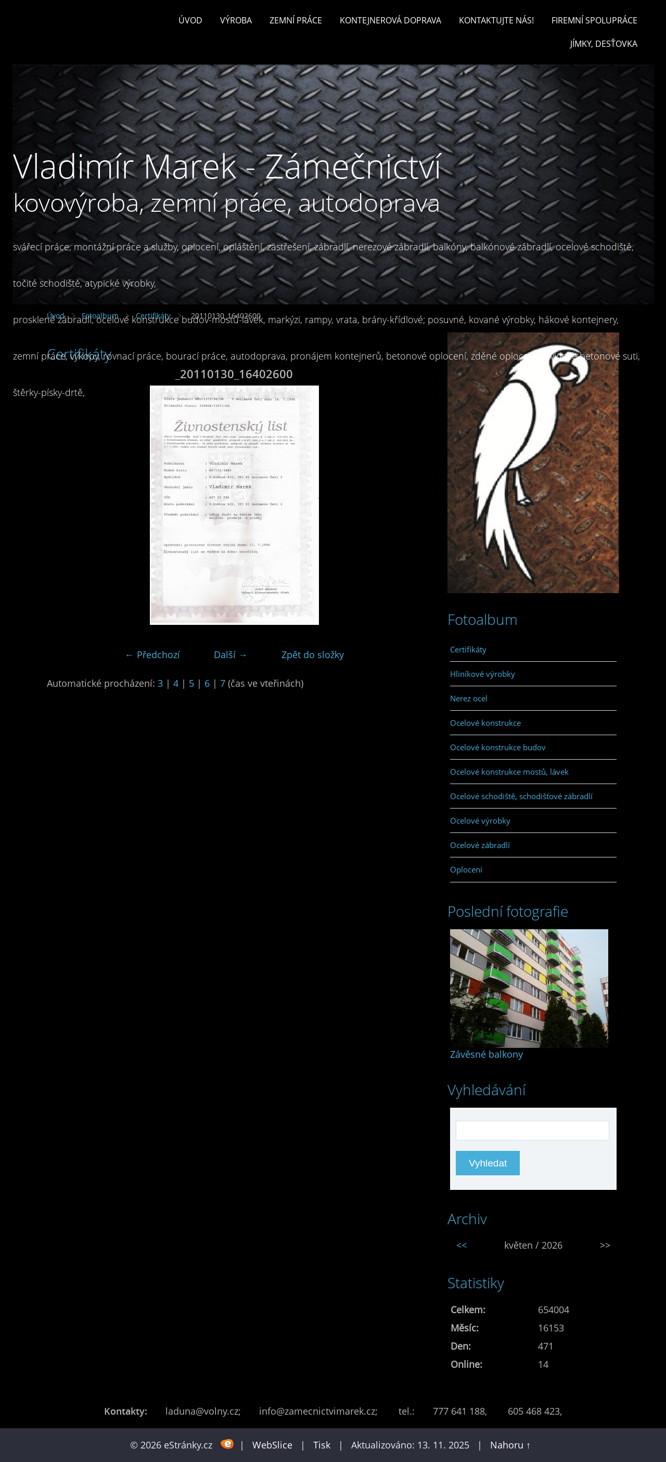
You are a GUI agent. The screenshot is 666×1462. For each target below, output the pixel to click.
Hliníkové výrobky (482, 674)
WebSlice (272, 1445)
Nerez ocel (469, 698)
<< (461, 1245)
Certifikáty (468, 649)
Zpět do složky (312, 654)
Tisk (321, 1445)
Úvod (190, 20)
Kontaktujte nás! (496, 20)
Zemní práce (296, 20)
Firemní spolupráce (594, 20)
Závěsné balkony (486, 1054)
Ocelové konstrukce (485, 722)
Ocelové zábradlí (480, 845)
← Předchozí (152, 654)
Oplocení (466, 869)
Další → (231, 654)
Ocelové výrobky (480, 820)
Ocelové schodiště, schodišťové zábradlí (521, 796)
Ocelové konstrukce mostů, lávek (509, 771)
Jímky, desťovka (603, 43)
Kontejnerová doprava (390, 20)
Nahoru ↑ (510, 1445)
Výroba (236, 20)
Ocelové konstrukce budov (498, 747)
